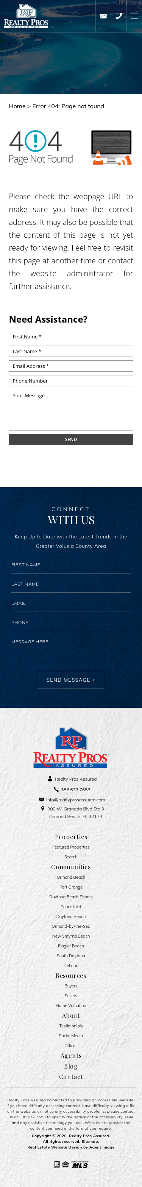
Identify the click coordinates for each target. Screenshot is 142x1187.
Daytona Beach (71, 917)
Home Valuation (71, 1006)
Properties (71, 837)
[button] (134, 16)
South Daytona (71, 956)
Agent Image (102, 1147)
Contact (71, 1077)
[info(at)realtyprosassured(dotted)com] (103, 16)
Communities (71, 867)
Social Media (71, 1036)
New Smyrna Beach (71, 936)
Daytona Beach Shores (71, 897)
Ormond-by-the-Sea (71, 926)
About (71, 1016)
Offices (71, 1046)
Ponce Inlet (71, 907)
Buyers (71, 986)
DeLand (71, 966)
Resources (71, 976)
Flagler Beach (71, 946)
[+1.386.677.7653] (118, 16)
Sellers (71, 996)
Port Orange (71, 887)
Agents (71, 1056)
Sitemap (90, 1141)
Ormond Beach (71, 877)
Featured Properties (71, 847)
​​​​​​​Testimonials (71, 1026)
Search (71, 857)
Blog (71, 1066)
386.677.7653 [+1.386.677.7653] (32, 1117)
